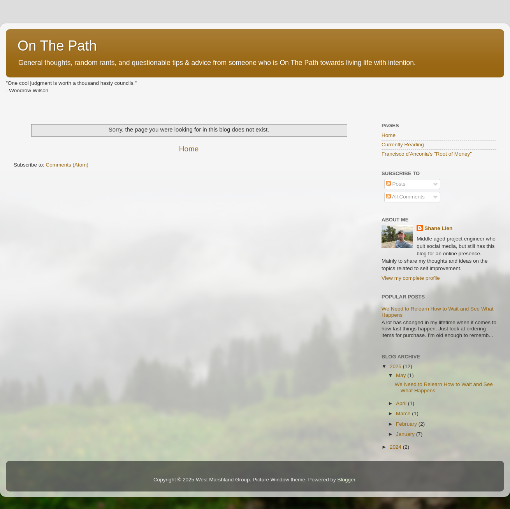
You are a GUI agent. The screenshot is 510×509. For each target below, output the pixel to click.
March (404, 413)
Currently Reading (403, 144)
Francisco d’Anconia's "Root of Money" (427, 154)
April (402, 403)
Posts (396, 184)
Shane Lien (438, 228)
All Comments (405, 197)
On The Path (57, 46)
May (401, 375)
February (407, 424)
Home (189, 149)
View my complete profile (411, 278)
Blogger (346, 480)
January (406, 434)
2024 (396, 447)
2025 (396, 366)
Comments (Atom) (67, 165)
